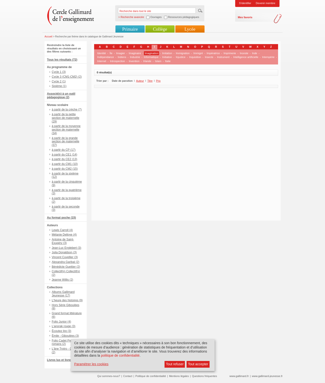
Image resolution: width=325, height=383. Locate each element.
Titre (150, 80)
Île (111, 53)
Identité (101, 53)
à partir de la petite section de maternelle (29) (65, 118)
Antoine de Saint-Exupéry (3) (63, 241)
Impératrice (213, 53)
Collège (160, 29)
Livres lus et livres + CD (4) (65, 360)
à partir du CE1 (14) (64, 154)
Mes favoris (245, 17)
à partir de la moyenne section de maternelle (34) (66, 129)
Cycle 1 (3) (59, 72)
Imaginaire (135, 53)
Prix (158, 80)
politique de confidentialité (120, 355)
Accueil (48, 36)
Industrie (135, 57)
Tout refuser (175, 364)
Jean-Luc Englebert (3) (66, 248)
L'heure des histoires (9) (67, 300)
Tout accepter (198, 364)
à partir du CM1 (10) (65, 164)
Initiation (167, 57)
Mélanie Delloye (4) (64, 234)
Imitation (167, 53)
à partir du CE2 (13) (64, 159)
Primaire (130, 29)
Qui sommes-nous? (108, 376)
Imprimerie (230, 53)
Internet (101, 61)
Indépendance (105, 57)
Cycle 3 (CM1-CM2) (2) (67, 76)
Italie (168, 61)
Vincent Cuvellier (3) (65, 257)
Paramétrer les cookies (91, 364)
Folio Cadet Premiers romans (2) (65, 342)
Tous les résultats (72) (62, 59)
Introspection (117, 61)
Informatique (151, 57)
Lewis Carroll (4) (62, 230)
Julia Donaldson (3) (64, 252)
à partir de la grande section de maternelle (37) (65, 141)
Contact (127, 376)
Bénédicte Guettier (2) (66, 266)
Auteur (140, 80)
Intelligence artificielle (245, 57)
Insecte (209, 57)
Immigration (182, 53)
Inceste (244, 53)
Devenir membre (265, 3)
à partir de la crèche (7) (67, 109)
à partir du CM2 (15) (65, 168)
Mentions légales (179, 376)
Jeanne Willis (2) (62, 279)
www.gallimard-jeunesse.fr (267, 376)
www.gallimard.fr (239, 376)
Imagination (151, 53)
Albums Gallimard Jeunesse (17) (63, 293)
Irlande (147, 61)
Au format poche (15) (61, 217)
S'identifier (245, 3)
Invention (134, 61)
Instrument (223, 57)
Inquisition (195, 57)
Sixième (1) (59, 86)
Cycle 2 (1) (59, 81)
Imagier (120, 53)
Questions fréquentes (204, 376)
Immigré (198, 53)
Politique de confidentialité (150, 376)
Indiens (122, 57)
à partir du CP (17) (63, 149)
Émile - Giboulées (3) (65, 335)
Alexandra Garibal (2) (65, 262)
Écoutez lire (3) (61, 331)
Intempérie (268, 57)
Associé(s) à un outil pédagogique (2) (61, 95)
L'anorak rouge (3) (63, 326)
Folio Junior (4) (61, 321)
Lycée (189, 29)
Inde (254, 53)
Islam (158, 61)
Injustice (180, 57)
